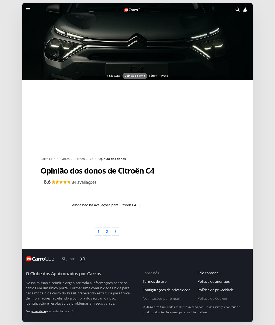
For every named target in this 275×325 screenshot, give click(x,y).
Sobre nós (151, 273)
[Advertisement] (137, 118)
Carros (64, 159)
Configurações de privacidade (166, 290)
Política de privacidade (216, 290)
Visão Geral (113, 76)
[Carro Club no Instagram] (82, 258)
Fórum (153, 76)
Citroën (80, 159)
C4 (91, 159)
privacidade (38, 311)
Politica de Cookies (213, 298)
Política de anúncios (214, 281)
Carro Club (48, 159)
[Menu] (28, 9)
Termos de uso (155, 281)
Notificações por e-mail (161, 298)
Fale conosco (208, 273)
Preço (164, 76)
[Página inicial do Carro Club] (134, 9)
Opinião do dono (135, 76)
